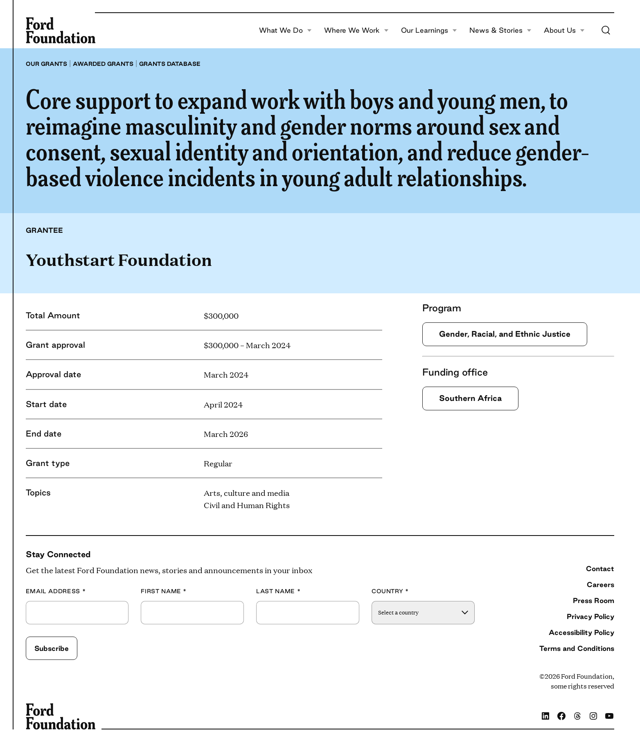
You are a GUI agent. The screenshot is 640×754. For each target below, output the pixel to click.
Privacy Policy (590, 616)
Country (390, 591)
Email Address (56, 591)
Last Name (278, 591)
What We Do (285, 30)
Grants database (170, 64)
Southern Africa (470, 398)
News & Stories (500, 30)
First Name (164, 591)
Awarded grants (103, 64)
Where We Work (356, 30)
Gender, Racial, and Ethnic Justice (504, 333)
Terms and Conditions (576, 648)
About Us (564, 30)
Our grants (46, 64)
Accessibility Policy (581, 632)
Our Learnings (429, 30)
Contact (600, 568)
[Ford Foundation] (60, 30)
